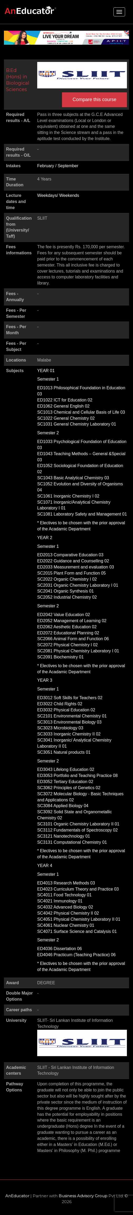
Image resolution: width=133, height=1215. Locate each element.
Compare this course (94, 99)
